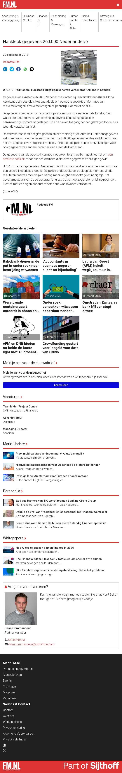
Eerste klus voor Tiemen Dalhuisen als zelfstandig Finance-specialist (61, 523)
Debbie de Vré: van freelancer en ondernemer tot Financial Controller (61, 512)
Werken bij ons (12, 722)
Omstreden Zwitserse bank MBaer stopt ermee (100, 306)
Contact (8, 710)
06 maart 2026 (92, 296)
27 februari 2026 (53, 337)
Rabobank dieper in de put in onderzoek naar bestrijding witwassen (21, 265)
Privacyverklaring (14, 727)
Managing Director (15, 429)
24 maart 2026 (92, 255)
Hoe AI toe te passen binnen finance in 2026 (45, 547)
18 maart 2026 (12, 296)
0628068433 (16, 640)
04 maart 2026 (12, 337)
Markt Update (14, 444)
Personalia (11, 491)
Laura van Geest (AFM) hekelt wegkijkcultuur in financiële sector (96, 265)
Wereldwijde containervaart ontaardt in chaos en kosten (20, 306)
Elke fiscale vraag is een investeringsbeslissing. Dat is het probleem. (60, 570)
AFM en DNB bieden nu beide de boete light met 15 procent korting (19, 347)
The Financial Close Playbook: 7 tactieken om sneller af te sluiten (59, 559)
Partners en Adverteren (18, 669)
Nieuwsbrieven (12, 674)
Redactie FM (11, 62)
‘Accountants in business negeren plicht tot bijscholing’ (60, 265)
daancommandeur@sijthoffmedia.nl (31, 644)
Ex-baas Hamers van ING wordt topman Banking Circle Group (56, 500)
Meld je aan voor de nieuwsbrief (29, 363)
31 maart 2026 (12, 255)
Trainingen (9, 686)
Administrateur (12, 417)
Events (7, 680)
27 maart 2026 (52, 255)
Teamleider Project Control (20, 406)
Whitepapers (13, 538)
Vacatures (11, 397)
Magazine (9, 692)
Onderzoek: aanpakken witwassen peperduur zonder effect (60, 306)
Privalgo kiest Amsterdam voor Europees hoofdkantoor (52, 476)
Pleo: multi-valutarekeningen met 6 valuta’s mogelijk (50, 453)
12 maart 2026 (52, 296)
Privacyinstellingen (15, 739)
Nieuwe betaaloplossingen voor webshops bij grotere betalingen (58, 464)
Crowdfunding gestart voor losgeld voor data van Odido (61, 347)
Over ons (9, 716)
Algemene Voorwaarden (18, 733)
